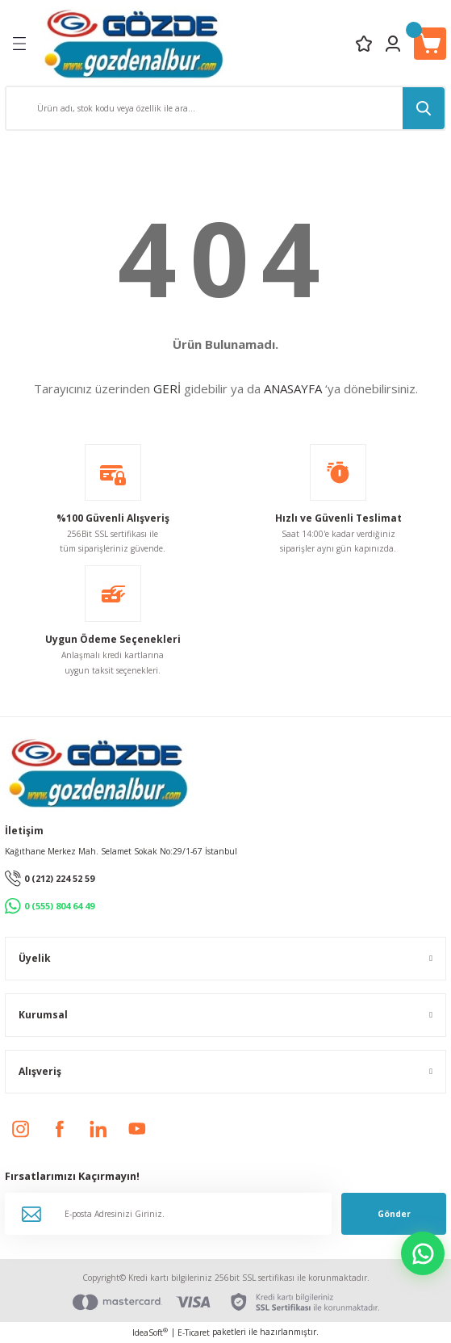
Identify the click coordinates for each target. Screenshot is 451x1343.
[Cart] (430, 43)
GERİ (167, 388)
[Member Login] (393, 43)
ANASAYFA (293, 388)
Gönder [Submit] (394, 1213)
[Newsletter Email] (168, 1214)
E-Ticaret (193, 1332)
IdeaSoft (150, 1332)
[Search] (225, 108)
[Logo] (133, 43)
